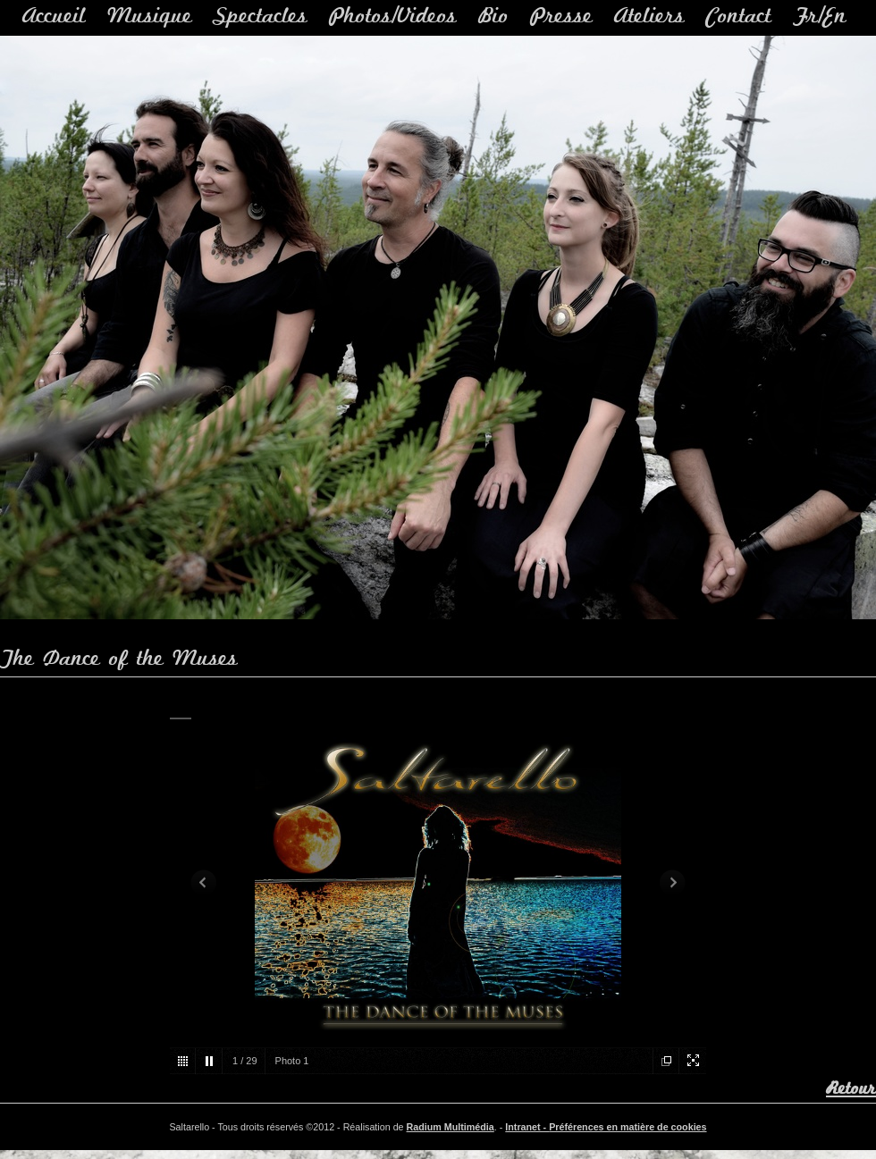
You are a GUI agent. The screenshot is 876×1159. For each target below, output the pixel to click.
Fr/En (820, 16)
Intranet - (527, 1126)
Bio (493, 16)
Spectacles (260, 16)
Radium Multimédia (450, 1126)
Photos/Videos (393, 16)
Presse (561, 16)
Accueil (54, 16)
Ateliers (649, 16)
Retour (851, 1089)
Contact (738, 16)
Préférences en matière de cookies (627, 1126)
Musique (149, 16)
